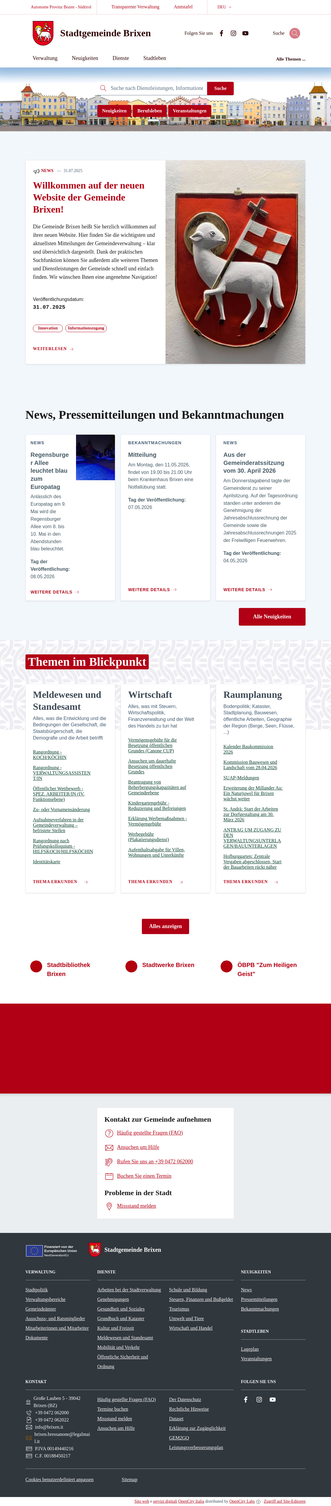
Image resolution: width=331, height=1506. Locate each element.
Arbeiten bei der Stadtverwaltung (129, 1289)
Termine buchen (112, 1409)
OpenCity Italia (191, 1501)
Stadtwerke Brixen (168, 965)
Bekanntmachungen (260, 1308)
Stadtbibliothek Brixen (68, 969)
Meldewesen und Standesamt (125, 1337)
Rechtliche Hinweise (189, 1409)
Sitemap (129, 1479)
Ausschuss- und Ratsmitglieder (55, 1318)
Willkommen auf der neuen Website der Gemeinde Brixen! (89, 197)
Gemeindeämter (40, 1308)
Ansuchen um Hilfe (116, 1428)
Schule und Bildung (188, 1289)
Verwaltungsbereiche (45, 1299)
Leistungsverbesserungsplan (196, 1447)
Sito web (141, 1501)
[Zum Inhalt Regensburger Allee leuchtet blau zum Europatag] (54, 590)
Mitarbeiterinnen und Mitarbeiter (57, 1328)
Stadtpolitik (36, 1289)
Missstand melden (114, 1418)
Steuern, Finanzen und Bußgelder (201, 1299)
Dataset (176, 1418)
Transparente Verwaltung (135, 6)
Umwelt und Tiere (186, 1318)
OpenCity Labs (242, 1501)
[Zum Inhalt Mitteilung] (154, 587)
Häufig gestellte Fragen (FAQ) (126, 1399)
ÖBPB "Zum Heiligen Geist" (267, 969)
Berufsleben (149, 110)
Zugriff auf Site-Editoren (285, 1501)
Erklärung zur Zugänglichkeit (197, 1428)
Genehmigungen (113, 1299)
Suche (220, 88)
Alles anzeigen (165, 926)
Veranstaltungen (190, 110)
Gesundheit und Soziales (121, 1308)
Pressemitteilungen (259, 1299)
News (43, 171)
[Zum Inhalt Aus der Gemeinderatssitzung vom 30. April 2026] (249, 587)
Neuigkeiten (114, 110)
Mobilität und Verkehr (118, 1347)
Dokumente (36, 1337)
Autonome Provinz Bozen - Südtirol (61, 7)
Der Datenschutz (185, 1399)
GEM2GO (179, 1437)
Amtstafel (183, 6)
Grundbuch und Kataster (120, 1318)
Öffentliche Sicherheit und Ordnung (122, 1361)
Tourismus (179, 1308)
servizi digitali (165, 1501)
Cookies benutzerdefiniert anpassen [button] (59, 1479)
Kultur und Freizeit (115, 1328)
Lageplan (250, 1349)
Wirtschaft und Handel (190, 1328)
